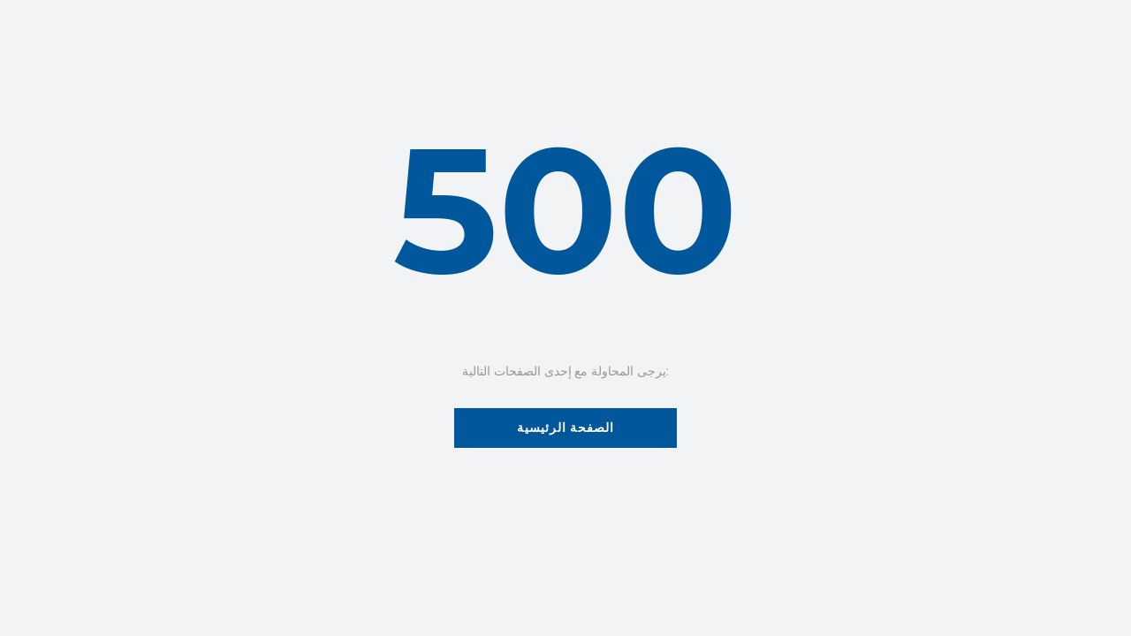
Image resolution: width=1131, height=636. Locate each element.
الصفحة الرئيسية (566, 427)
